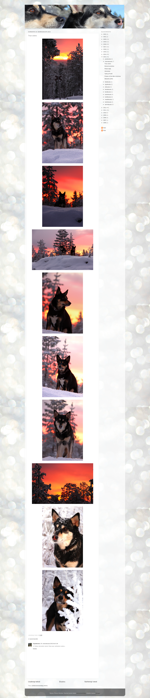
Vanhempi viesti (90, 682)
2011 (105, 110)
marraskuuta (108, 61)
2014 (105, 54)
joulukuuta (108, 59)
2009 (105, 115)
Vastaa (35, 648)
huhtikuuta (108, 97)
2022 (105, 34)
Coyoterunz (36, 643)
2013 (105, 57)
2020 (105, 39)
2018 (105, 44)
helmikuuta (108, 102)
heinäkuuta (108, 89)
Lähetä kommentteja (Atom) (40, 685)
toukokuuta (108, 94)
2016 (105, 49)
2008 (105, 117)
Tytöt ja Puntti (108, 73)
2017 (105, 46)
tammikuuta (108, 104)
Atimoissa (107, 71)
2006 (105, 122)
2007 (105, 120)
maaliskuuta (108, 99)
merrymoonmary (81, 693)
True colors (108, 63)
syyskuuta (108, 84)
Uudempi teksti (34, 682)
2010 (105, 112)
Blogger (98, 693)
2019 (105, 41)
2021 (105, 36)
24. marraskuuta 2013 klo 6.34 (49, 643)
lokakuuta (108, 82)
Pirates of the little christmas (113, 76)
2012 (105, 107)
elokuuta (107, 87)
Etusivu (62, 682)
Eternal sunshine (109, 66)
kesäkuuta (108, 92)
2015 (105, 51)
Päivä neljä (108, 68)
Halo (104, 127)
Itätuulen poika (109, 78)
